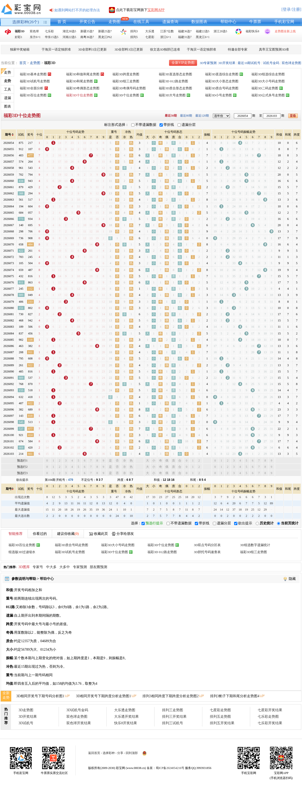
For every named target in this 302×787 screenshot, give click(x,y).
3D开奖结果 (226, 63)
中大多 (51, 567)
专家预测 (80, 567)
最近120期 (202, 115)
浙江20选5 (220, 31)
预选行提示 (154, 523)
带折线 (169, 125)
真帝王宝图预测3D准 (274, 49)
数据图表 (199, 22)
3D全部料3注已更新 (92, 49)
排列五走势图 (220, 716)
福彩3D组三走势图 (125, 81)
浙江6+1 (165, 37)
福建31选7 (185, 37)
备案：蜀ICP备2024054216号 (166, 768)
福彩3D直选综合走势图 (221, 74)
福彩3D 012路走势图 (173, 81)
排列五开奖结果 (222, 723)
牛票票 (255, 22)
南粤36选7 (87, 37)
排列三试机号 (172, 723)
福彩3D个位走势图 (125, 95)
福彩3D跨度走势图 (125, 74)
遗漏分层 (189, 125)
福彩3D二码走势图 (264, 88)
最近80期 (186, 115)
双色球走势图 (291, 63)
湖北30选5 (69, 31)
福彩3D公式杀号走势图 (268, 95)
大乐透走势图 (124, 710)
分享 (120, 753)
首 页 (61, 22)
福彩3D (20, 31)
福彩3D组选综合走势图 (268, 74)
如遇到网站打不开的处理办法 (77, 10)
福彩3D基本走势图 (33, 74)
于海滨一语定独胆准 (56, 49)
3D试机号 (26, 723)
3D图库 (24, 567)
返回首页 (94, 753)
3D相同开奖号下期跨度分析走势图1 (103, 696)
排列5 (134, 37)
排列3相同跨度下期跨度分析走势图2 (170, 696)
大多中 (64, 567)
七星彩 (149, 37)
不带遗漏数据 (145, 125)
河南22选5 (69, 37)
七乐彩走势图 (268, 716)
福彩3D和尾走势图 (79, 81)
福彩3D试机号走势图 (35, 81)
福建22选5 (202, 31)
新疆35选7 (87, 31)
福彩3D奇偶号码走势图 (129, 88)
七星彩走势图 (220, 710)
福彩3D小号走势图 (218, 95)
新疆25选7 (105, 31)
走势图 (114, 22)
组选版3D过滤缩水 (22, 552)
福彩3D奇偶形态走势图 (82, 88)
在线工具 (141, 22)
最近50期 (171, 115)
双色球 (34, 31)
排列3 (134, 31)
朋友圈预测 (98, 567)
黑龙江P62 (105, 37)
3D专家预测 (208, 63)
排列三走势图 (172, 710)
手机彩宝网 (284, 22)
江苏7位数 (167, 31)
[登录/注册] (291, 9)
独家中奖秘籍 (20, 49)
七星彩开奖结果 (270, 710)
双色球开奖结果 (78, 723)
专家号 (38, 567)
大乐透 (149, 31)
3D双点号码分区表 (207, 545)
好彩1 (18, 37)
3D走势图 (26, 710)
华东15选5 (51, 37)
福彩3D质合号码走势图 (221, 88)
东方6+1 (35, 37)
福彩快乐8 (252, 31)
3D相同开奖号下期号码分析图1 (40, 696)
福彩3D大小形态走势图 (221, 81)
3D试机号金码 (77, 710)
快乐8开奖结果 (125, 723)
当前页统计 (289, 523)
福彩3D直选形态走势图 (175, 74)
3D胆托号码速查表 (207, 552)
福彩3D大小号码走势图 (268, 81)
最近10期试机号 (249, 63)
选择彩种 (109, 753)
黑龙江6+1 (203, 37)
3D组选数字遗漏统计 (255, 545)
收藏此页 (101, 534)
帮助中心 (228, 22)
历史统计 (267, 523)
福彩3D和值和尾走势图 (82, 74)
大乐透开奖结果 (126, 716)
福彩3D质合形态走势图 (175, 88)
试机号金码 (271, 63)
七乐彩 (49, 31)
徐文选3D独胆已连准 (165, 49)
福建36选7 (185, 31)
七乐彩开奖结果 (270, 723)
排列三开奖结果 (174, 716)
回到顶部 (132, 753)
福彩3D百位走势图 (33, 95)
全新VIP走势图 (183, 63)
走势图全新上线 (285, 31)
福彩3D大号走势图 (172, 95)
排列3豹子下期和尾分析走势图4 (234, 696)
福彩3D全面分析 (31, 88)
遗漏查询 (170, 22)
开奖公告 (87, 22)
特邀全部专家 (237, 49)
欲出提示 (245, 523)
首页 (22, 63)
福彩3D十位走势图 (79, 95)
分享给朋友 (125, 534)
